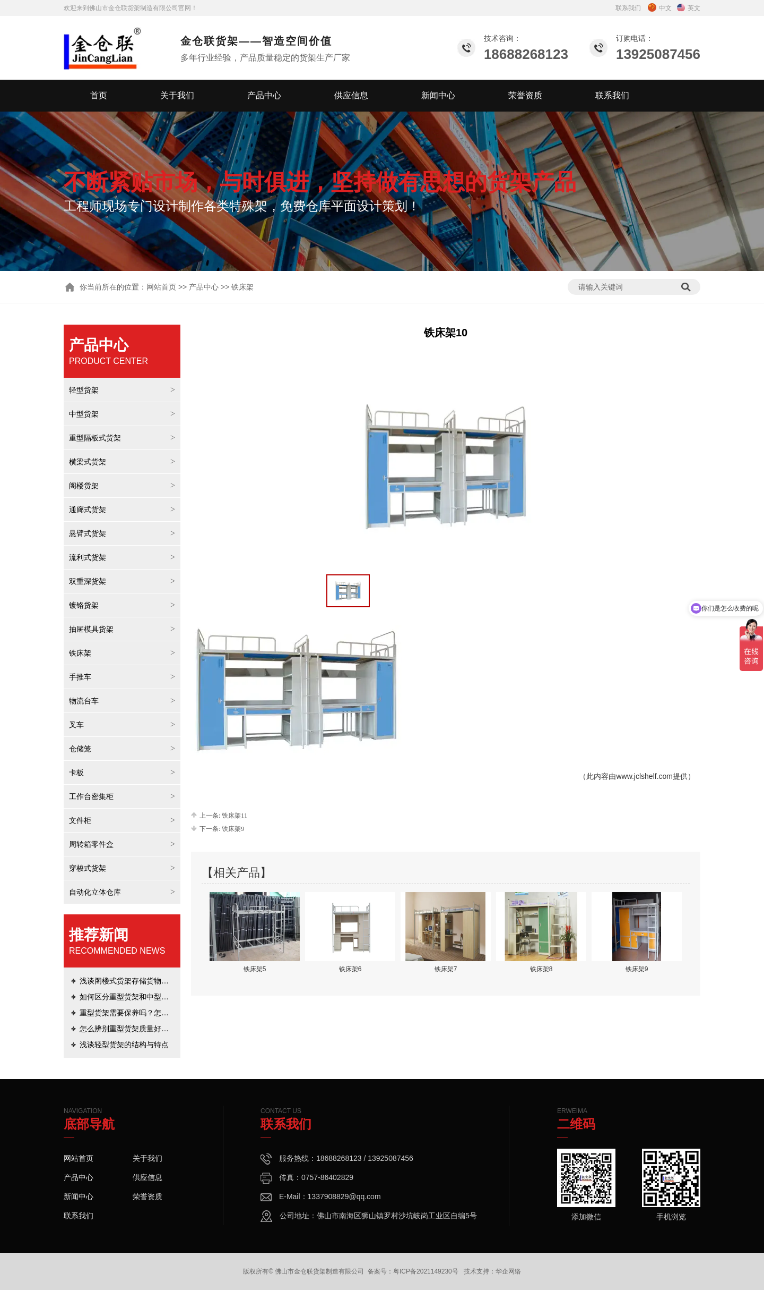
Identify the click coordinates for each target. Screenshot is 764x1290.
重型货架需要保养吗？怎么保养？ (135, 1012)
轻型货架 (84, 390)
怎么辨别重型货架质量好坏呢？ (132, 1028)
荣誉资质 (525, 95)
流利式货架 (87, 557)
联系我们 (628, 8)
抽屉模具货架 (91, 629)
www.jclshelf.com (644, 776)
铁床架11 (234, 815)
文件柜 (80, 820)
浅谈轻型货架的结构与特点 (124, 1044)
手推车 (80, 677)
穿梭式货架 (87, 868)
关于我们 (177, 95)
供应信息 (351, 95)
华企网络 (508, 1271)
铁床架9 (233, 829)
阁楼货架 (84, 485)
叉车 (76, 724)
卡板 (76, 772)
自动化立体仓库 (95, 892)
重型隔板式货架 (95, 438)
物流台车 (84, 701)
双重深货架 (87, 581)
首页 (98, 95)
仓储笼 (80, 748)
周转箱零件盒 (91, 844)
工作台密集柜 (91, 796)
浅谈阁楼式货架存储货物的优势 (132, 981)
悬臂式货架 (87, 533)
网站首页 (161, 287)
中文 (660, 8)
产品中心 (264, 95)
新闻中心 (438, 95)
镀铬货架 (84, 605)
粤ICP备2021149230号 (425, 1271)
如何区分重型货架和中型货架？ (132, 996)
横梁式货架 (87, 461)
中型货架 (84, 414)
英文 (688, 8)
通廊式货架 (87, 509)
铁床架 (80, 653)
